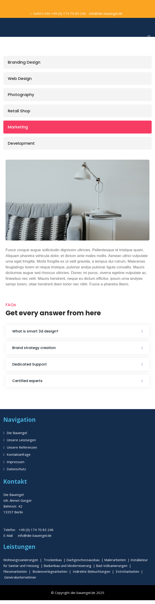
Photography (21, 94)
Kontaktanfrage (19, 454)
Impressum (15, 462)
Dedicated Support (29, 364)
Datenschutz (16, 469)
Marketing (18, 127)
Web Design (20, 78)
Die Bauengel (17, 433)
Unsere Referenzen (22, 447)
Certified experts (27, 380)
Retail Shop (19, 111)
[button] (77, 331)
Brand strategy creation (34, 347)
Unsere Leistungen (21, 440)
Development (21, 143)
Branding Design (24, 62)
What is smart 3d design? (35, 331)
